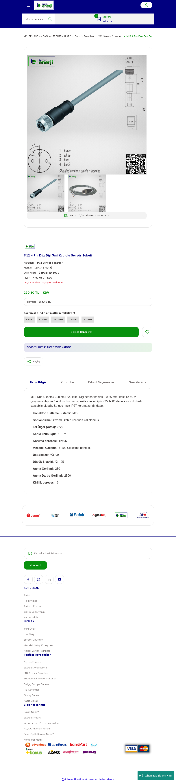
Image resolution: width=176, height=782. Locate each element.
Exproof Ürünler (33, 662)
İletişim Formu (32, 606)
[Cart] (104, 19)
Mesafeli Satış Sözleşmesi (38, 645)
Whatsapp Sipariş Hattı (155, 776)
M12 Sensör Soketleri (50, 262)
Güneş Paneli (31, 695)
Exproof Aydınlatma (35, 667)
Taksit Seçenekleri (101, 382)
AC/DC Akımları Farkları (37, 728)
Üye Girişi (29, 634)
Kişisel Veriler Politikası (37, 650)
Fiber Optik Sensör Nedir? (39, 734)
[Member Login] (146, 5)
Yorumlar (67, 382)
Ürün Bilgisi (38, 382)
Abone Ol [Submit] (35, 565)
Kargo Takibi (31, 617)
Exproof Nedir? (32, 717)
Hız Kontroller (31, 689)
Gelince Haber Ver (81, 331)
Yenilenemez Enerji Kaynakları (41, 723)
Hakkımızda (30, 600)
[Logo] (44, 5)
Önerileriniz (137, 382)
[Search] (38, 19)
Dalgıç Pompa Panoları (37, 684)
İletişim (28, 595)
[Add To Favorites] (147, 332)
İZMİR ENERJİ (43, 267)
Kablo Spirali (31, 700)
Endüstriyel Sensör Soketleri (40, 678)
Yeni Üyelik (30, 628)
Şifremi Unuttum (33, 639)
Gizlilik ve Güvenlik (34, 611)
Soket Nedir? (31, 711)
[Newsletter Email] (88, 553)
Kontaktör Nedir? (33, 739)
